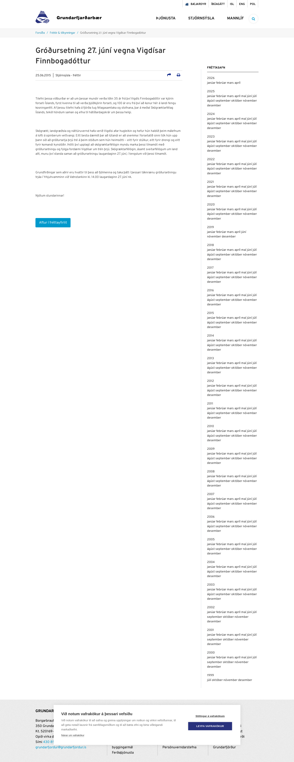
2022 (211, 159)
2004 (211, 562)
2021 (210, 182)
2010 (210, 426)
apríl (237, 83)
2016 (210, 290)
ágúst (211, 101)
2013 (210, 358)
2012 (210, 381)
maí (244, 96)
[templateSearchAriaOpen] (253, 18)
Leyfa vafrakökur (210, 726)
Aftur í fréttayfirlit (53, 223)
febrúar (221, 83)
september (223, 101)
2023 (211, 137)
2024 (211, 114)
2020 (211, 205)
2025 (211, 91)
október (237, 101)
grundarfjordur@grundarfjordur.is (60, 747)
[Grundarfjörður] (68, 18)
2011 (210, 404)
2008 (211, 472)
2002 (211, 607)
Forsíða (40, 33)
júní (250, 96)
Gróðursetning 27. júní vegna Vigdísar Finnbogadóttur (113, 33)
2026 (211, 78)
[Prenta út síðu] (178, 75)
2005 (211, 539)
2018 (210, 245)
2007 (210, 494)
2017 (210, 268)
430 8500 (51, 742)
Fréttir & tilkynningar (62, 33)
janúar (211, 83)
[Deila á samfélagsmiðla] (169, 75)
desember (214, 105)
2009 (211, 449)
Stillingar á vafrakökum (210, 716)
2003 (211, 585)
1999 (210, 675)
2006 (211, 517)
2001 (210, 630)
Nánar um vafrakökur (72, 735)
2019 (210, 227)
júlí (255, 96)
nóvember (250, 101)
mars (231, 83)
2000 (211, 653)
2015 (210, 313)
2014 (210, 336)
